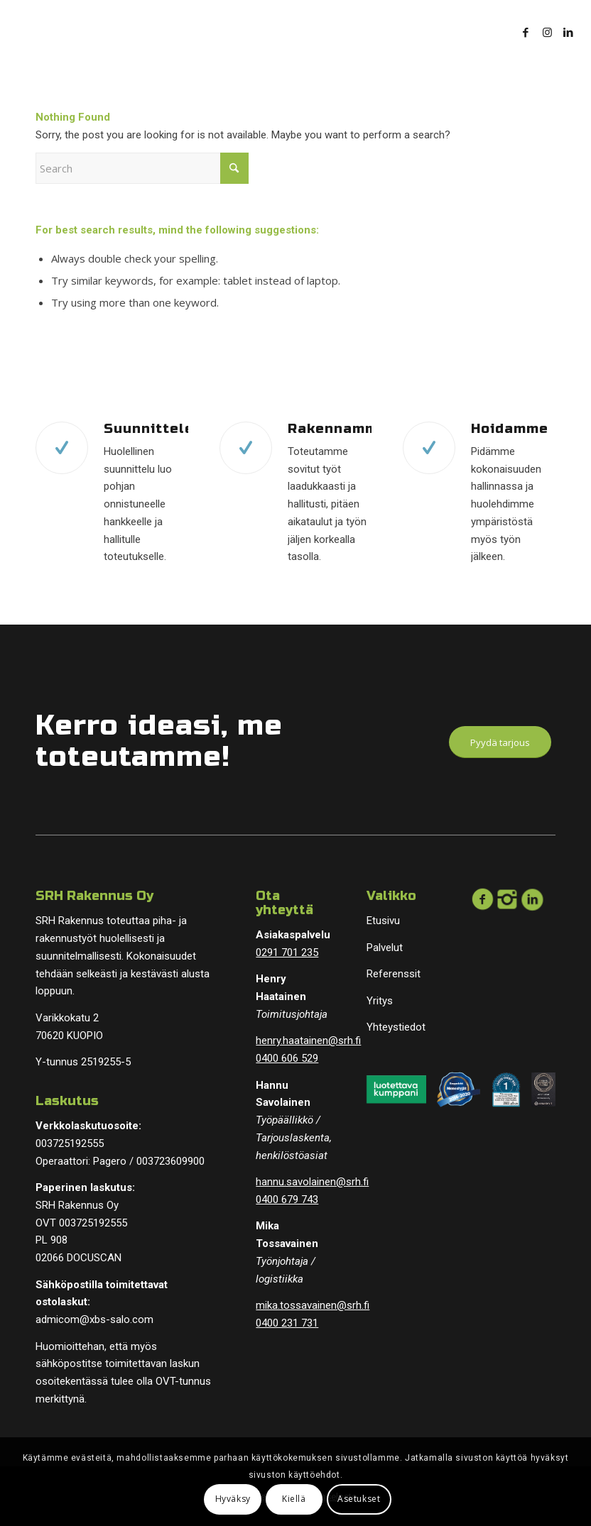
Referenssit (394, 973)
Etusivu (383, 920)
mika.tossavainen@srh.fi (312, 1305)
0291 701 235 (287, 952)
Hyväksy (233, 1499)
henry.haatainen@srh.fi (308, 1040)
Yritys (380, 1000)
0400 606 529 (287, 1058)
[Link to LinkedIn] (568, 32)
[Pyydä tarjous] (500, 742)
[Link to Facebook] (525, 32)
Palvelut (385, 947)
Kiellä (294, 1499)
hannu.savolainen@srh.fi (312, 1181)
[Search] (142, 168)
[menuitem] (477, 32)
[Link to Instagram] (547, 32)
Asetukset (358, 1499)
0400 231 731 (287, 1323)
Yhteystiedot (396, 1027)
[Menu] (477, 32)
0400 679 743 (287, 1199)
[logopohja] (109, 32)
